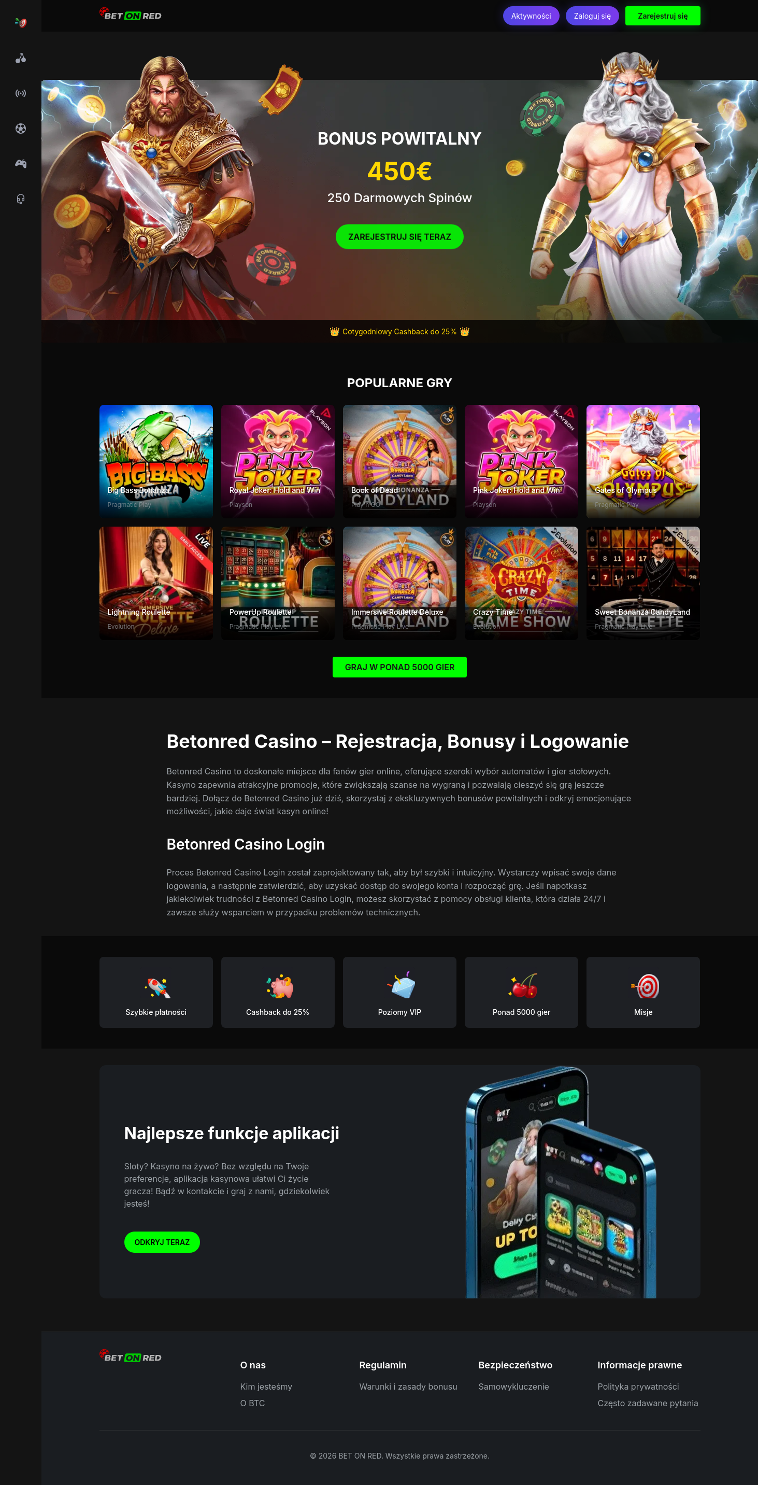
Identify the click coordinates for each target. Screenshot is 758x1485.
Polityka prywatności (638, 1386)
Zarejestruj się (663, 15)
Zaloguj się (592, 15)
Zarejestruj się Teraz (399, 240)
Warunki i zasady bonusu (408, 1386)
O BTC (252, 1403)
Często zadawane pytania (648, 1403)
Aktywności (531, 15)
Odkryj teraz (162, 1242)
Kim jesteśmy (266, 1386)
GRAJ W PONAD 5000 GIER (400, 667)
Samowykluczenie (514, 1386)
